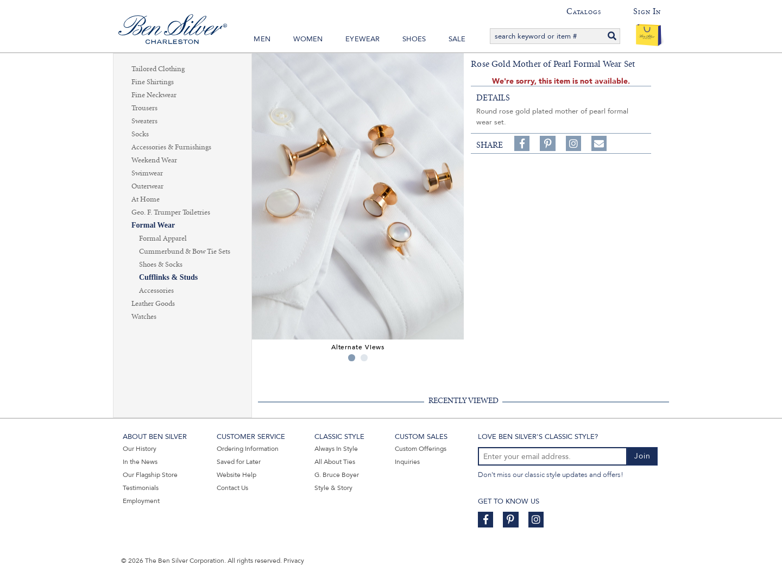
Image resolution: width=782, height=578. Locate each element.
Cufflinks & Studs (168, 277)
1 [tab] (351, 357)
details (493, 97)
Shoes (414, 39)
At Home (145, 199)
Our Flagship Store (150, 474)
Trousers (144, 108)
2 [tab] (364, 357)
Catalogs (583, 11)
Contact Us (232, 487)
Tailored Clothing (158, 69)
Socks (140, 134)
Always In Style (336, 448)
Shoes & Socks (160, 264)
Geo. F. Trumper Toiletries (170, 212)
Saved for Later (239, 461)
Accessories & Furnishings (171, 147)
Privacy (293, 560)
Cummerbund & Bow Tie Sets (184, 251)
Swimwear (147, 173)
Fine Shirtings (152, 82)
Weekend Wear (154, 160)
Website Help (236, 474)
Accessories (156, 290)
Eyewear (362, 39)
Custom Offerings (420, 448)
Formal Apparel (163, 238)
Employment (141, 501)
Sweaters (144, 121)
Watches (143, 317)
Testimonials (141, 487)
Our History (139, 448)
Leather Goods (153, 303)
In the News (140, 461)
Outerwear (147, 186)
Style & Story (333, 487)
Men (262, 39)
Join (642, 456)
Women (308, 39)
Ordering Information (248, 448)
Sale (457, 39)
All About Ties (334, 461)
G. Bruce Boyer (336, 474)
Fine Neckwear (153, 95)
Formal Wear (153, 225)
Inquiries (407, 461)
